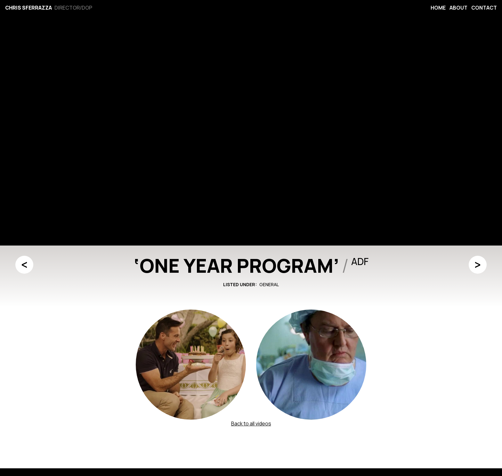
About (458, 7)
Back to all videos (251, 423)
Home (438, 7)
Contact (484, 7)
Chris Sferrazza (28, 7)
